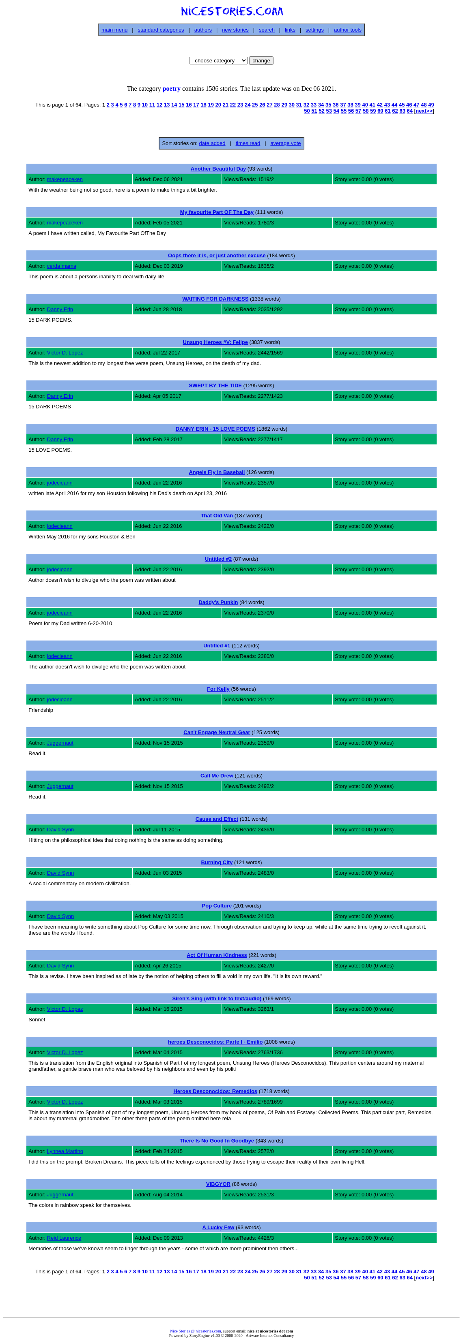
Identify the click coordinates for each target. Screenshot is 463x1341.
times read (248, 143)
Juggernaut (60, 743)
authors (203, 30)
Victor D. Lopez (65, 353)
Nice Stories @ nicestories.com (195, 1331)
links (290, 30)
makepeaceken (65, 179)
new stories (235, 30)
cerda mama (61, 266)
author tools (348, 30)
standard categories (161, 30)
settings (315, 30)
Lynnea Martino (65, 1151)
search (267, 30)
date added (212, 143)
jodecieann (60, 483)
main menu (114, 30)
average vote (285, 143)
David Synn (60, 829)
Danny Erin (60, 309)
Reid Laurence (64, 1238)
